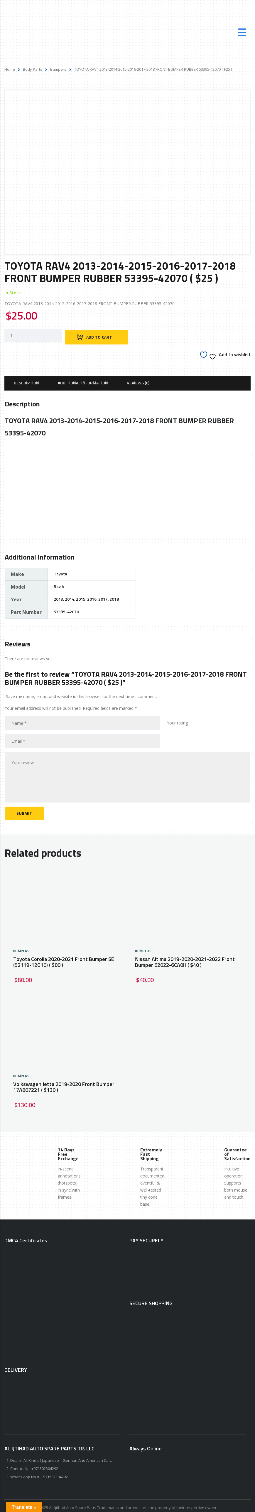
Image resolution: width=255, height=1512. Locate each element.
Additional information (83, 379)
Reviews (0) (138, 379)
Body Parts (32, 69)
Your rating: (178, 719)
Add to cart (101, 334)
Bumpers (58, 69)
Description (26, 379)
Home (9, 69)
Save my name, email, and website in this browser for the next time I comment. (81, 692)
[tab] (26, 379)
